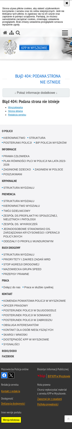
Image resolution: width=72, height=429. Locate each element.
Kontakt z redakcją (10, 391)
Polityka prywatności (47, 404)
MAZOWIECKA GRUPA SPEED (22, 269)
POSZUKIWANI (12, 174)
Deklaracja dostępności (13, 403)
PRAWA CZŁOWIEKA (16, 156)
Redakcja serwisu (17, 114)
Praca (5, 280)
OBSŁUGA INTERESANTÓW (21, 325)
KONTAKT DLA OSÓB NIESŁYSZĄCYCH (28, 329)
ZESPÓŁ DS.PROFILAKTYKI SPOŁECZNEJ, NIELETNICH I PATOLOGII (30, 217)
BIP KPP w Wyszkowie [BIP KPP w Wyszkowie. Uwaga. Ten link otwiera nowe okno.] (59, 376)
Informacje (9, 149)
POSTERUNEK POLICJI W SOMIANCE (27, 315)
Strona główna (15, 111)
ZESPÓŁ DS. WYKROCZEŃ (20, 224)
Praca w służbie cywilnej (38, 287)
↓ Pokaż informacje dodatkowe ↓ (36, 92)
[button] (65, 33)
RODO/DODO (9, 351)
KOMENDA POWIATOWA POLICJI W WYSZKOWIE (34, 300)
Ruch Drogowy (11, 248)
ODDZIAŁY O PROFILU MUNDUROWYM (28, 241)
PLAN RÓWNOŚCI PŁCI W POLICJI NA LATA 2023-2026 (34, 162)
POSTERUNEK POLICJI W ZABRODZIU (27, 320)
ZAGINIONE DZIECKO (17, 169)
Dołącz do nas (12, 287)
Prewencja (8, 194)
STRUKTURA (37, 137)
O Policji (7, 131)
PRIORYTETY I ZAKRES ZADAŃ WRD (26, 259)
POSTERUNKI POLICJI (17, 142)
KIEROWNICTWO (14, 137)
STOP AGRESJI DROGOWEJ (21, 264)
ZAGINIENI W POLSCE (49, 169)
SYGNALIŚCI (11, 344)
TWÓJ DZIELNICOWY (17, 210)
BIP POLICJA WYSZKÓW (51, 142)
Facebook (8, 356)
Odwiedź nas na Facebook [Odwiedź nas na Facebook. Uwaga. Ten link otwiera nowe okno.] (4, 375)
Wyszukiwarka (15, 107)
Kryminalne (9, 181)
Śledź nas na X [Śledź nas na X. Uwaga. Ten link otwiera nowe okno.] (11, 375)
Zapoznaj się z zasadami (49, 399)
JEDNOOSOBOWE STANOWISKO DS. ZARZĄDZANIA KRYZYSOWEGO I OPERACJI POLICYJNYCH (31, 232)
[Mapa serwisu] (11, 32)
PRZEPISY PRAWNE (16, 274)
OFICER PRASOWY (15, 305)
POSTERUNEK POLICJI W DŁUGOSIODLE (29, 310)
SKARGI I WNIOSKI (15, 334)
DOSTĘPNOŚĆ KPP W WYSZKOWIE (26, 339)
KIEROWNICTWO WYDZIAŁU (21, 205)
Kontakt (7, 294)
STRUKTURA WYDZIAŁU (18, 187)
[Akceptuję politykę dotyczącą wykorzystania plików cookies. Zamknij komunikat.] (67, 3)
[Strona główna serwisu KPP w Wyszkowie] (5, 32)
